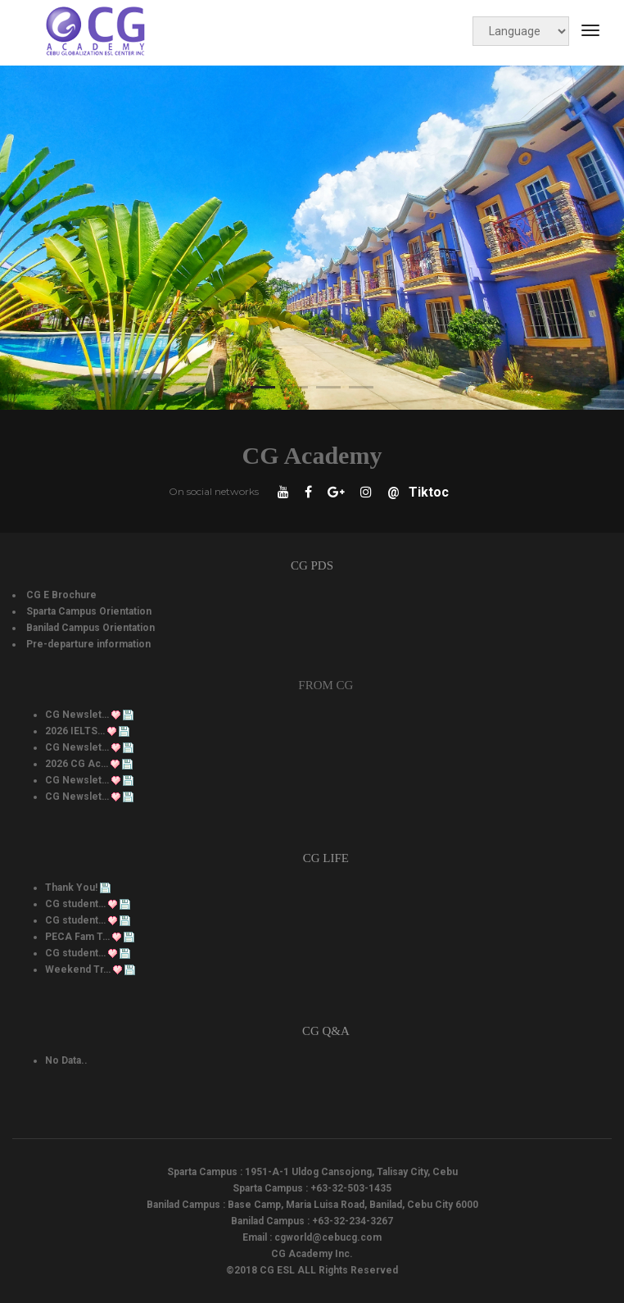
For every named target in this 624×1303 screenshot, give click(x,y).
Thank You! (71, 887)
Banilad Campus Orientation (90, 627)
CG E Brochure (61, 595)
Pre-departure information (88, 644)
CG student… (75, 904)
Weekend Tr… (78, 969)
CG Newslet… (77, 714)
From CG (325, 685)
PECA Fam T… (77, 936)
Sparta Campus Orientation (88, 611)
